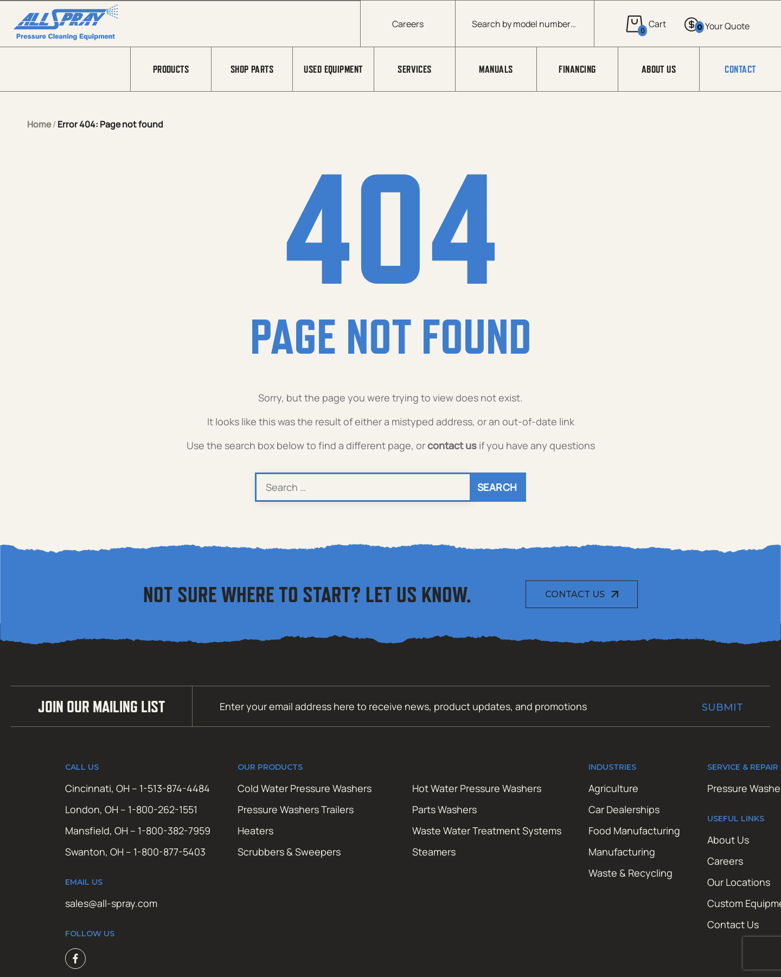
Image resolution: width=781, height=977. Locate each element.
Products (171, 69)
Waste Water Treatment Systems (486, 830)
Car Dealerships (624, 809)
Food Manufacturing (634, 830)
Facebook (75, 958)
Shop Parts (252, 69)
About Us (659, 69)
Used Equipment (333, 69)
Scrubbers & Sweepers (289, 851)
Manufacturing (621, 851)
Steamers (434, 851)
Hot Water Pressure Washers (476, 788)
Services (415, 69)
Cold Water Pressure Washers (305, 788)
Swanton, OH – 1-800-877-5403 (135, 851)
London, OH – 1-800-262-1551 (131, 809)
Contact (740, 69)
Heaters (255, 830)
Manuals (496, 69)
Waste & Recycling (630, 872)
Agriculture (613, 788)
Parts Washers (444, 809)
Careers (408, 24)
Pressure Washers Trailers (296, 809)
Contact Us (575, 594)
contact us (452, 445)
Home (39, 124)
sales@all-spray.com (111, 903)
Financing (577, 69)
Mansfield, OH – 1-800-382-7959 (137, 830)
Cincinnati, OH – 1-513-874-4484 (137, 788)
